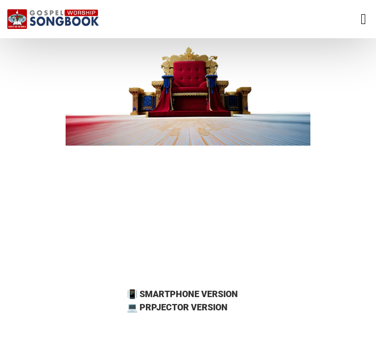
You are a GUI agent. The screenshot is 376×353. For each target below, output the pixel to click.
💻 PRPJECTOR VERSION (177, 307)
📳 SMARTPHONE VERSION (182, 294)
